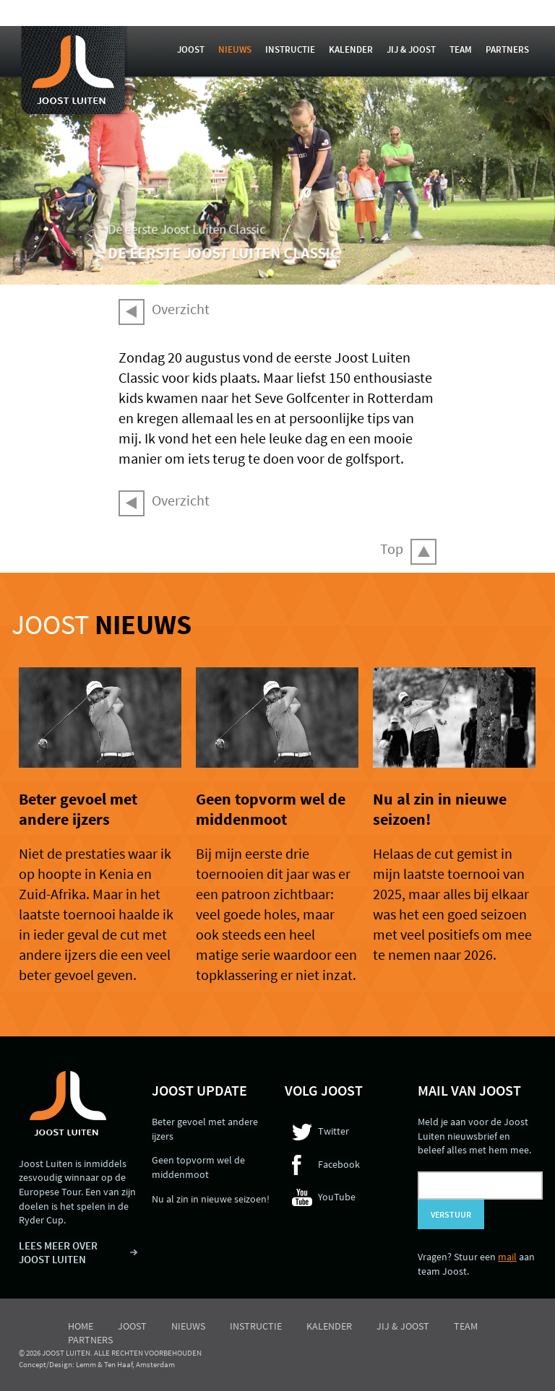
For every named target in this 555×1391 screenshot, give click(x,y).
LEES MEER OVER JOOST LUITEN (58, 1253)
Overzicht (181, 309)
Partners (507, 49)
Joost (191, 49)
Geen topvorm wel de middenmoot (270, 809)
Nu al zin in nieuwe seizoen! (211, 1198)
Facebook (339, 1164)
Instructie (290, 49)
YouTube (337, 1196)
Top (391, 549)
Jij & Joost (411, 49)
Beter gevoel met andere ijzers (78, 809)
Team (460, 49)
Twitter (333, 1131)
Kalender (351, 49)
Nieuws (234, 49)
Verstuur (451, 1214)
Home (80, 1326)
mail (507, 1256)
